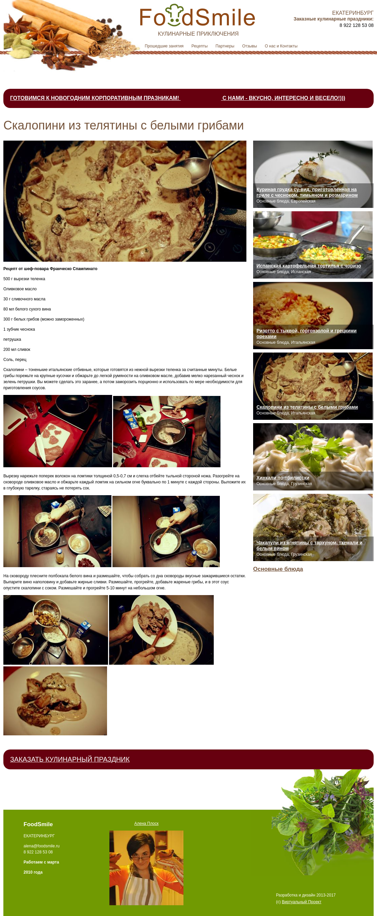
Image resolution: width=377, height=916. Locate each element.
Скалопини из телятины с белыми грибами (307, 407)
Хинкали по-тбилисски (282, 477)
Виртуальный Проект (301, 902)
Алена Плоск (146, 823)
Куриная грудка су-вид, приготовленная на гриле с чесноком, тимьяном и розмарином (307, 192)
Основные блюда (278, 569)
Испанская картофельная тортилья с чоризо (308, 265)
